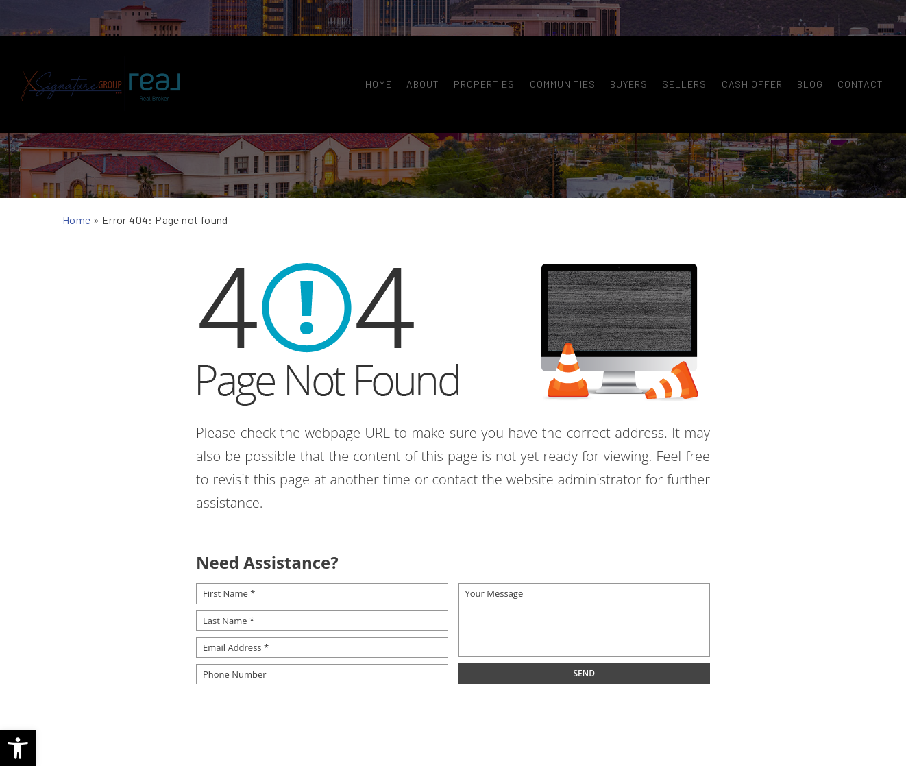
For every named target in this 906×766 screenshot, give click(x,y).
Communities (558, 53)
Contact (856, 53)
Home (373, 53)
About (418, 53)
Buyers (624, 53)
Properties (479, 53)
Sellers (679, 53)
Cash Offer (747, 53)
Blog (805, 53)
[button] (18, 748)
